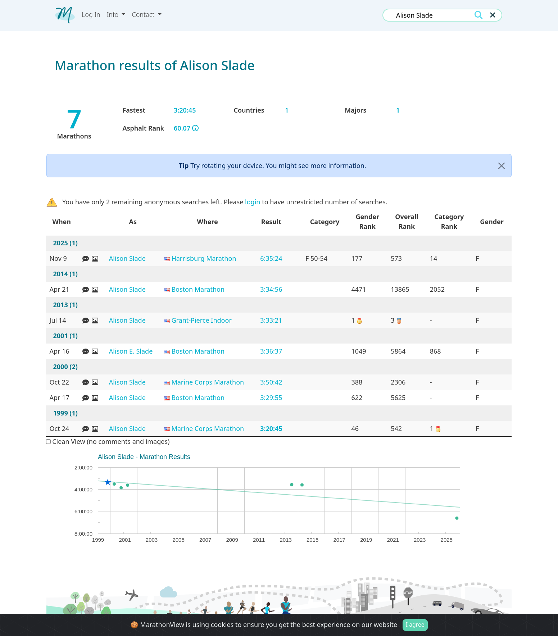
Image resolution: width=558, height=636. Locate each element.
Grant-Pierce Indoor (201, 320)
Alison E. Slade (131, 351)
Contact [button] (144, 14)
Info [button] (113, 14)
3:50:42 (271, 382)
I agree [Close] (415, 624)
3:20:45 (271, 428)
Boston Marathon (197, 289)
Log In (91, 14)
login (252, 201)
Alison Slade (127, 258)
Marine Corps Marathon (207, 382)
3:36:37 (271, 351)
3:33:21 (271, 320)
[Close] (501, 165)
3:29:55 (271, 397)
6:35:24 (271, 258)
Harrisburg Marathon (203, 258)
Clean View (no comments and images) (108, 441)
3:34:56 (271, 289)
